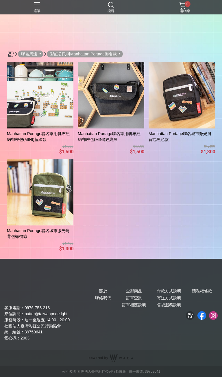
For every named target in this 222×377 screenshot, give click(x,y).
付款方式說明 (169, 291)
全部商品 (134, 291)
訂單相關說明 (134, 305)
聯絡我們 (103, 298)
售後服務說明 (169, 305)
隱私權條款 (202, 291)
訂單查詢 (134, 298)
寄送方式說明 (169, 298)
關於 (103, 291)
